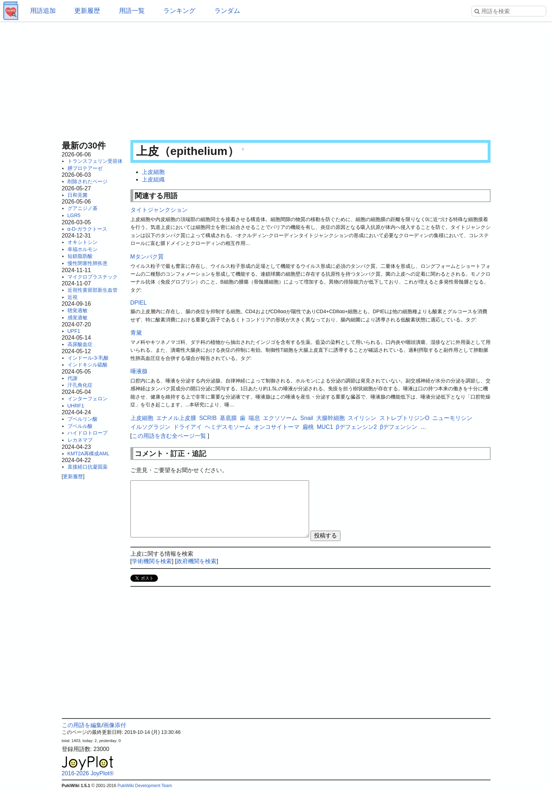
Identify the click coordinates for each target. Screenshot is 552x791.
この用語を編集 (82, 725)
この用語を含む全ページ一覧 (169, 436)
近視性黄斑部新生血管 (93, 290)
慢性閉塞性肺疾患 (88, 263)
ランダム (227, 10)
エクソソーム (280, 418)
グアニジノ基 (83, 208)
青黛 (136, 333)
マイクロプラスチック (93, 277)
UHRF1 (76, 406)
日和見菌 (78, 195)
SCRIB (208, 418)
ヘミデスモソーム (227, 427)
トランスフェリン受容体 (95, 161)
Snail (306, 418)
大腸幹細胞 (330, 418)
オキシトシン (83, 242)
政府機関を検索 (196, 561)
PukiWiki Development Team (145, 785)
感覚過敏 (78, 317)
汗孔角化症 (80, 385)
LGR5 (74, 215)
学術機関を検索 (152, 561)
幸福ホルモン (83, 249)
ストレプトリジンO (404, 418)
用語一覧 (132, 10)
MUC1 (325, 427)
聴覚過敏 (78, 310)
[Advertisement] (276, 79)
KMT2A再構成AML (88, 453)
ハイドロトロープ (88, 433)
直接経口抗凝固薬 (88, 467)
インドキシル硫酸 (88, 364)
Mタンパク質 (147, 257)
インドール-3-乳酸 (88, 358)
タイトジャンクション (159, 210)
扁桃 (308, 427)
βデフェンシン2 (356, 427)
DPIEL (138, 303)
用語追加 (43, 10)
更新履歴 (87, 10)
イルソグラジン (150, 427)
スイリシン (362, 418)
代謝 (73, 378)
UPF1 (74, 331)
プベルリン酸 (83, 419)
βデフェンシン (398, 427)
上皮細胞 (153, 172)
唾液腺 (139, 371)
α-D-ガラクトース (88, 229)
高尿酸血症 (80, 344)
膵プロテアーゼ (85, 168)
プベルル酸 (80, 426)
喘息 (254, 418)
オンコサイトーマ (276, 427)
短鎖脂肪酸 (80, 256)
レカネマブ (80, 440)
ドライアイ (187, 427)
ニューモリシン (452, 418)
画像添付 (114, 725)
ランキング (179, 10)
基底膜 (228, 418)
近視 (73, 297)
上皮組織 (153, 179)
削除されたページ (88, 181)
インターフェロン (88, 398)
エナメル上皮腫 (176, 418)
